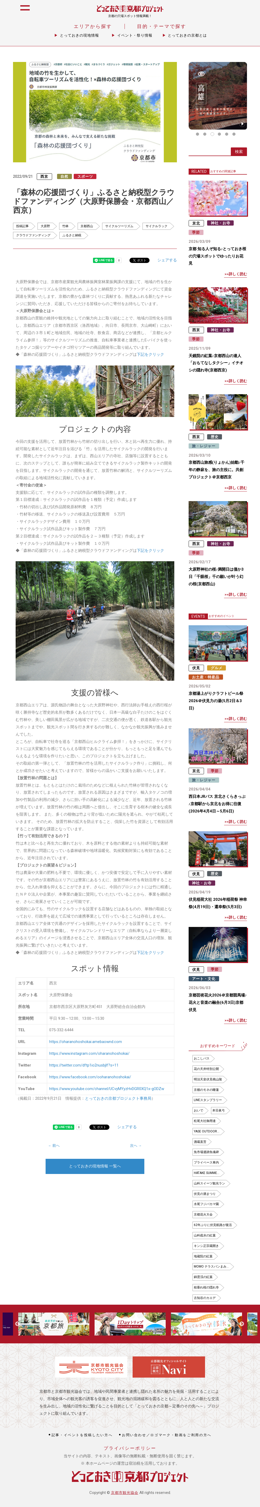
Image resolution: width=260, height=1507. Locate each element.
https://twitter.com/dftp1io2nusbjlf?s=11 (84, 1065)
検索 (239, 151)
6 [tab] (234, 134)
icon (250, 11)
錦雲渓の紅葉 (203, 1277)
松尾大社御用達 (205, 1121)
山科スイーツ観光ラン (209, 1183)
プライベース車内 (206, 1162)
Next (241, 1324)
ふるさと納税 (72, 235)
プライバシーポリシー (130, 1448)
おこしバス (201, 1058)
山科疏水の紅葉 (205, 1235)
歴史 (215, 437)
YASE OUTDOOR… (206, 1131)
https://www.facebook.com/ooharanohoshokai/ (90, 1077)
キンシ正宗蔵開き (206, 1246)
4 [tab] (219, 134)
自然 (64, 176)
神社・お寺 (220, 223)
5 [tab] (226, 134)
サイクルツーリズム (119, 226)
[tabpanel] (218, 96)
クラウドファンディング (33, 235)
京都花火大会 (203, 1214)
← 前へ (54, 1145)
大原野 (45, 226)
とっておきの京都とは (187, 35)
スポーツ (85, 176)
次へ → (136, 1145)
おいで (198, 1110)
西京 (44, 176)
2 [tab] (205, 134)
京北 (196, 223)
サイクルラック (157, 226)
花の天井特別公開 (206, 1069)
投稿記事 (22, 226)
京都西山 (87, 226)
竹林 (65, 226)
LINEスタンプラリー (208, 1100)
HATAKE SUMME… (206, 1173)
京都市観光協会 (124, 1493)
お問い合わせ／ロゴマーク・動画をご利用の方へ (167, 1435)
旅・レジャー (203, 446)
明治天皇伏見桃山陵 (208, 1079)
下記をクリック (150, 354)
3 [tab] (212, 134)
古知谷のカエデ (205, 1298)
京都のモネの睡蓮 (206, 1090)
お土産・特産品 (205, 677)
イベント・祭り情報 (134, 35)
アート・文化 (203, 979)
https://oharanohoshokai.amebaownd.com (85, 1041)
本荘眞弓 (218, 1110)
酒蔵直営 (200, 1142)
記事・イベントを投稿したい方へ (82, 1435)
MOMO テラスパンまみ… (211, 1266)
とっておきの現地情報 (79, 35)
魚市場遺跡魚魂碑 (206, 1152)
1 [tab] (197, 134)
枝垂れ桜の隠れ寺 (206, 1287)
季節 (196, 232)
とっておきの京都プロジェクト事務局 (118, 1098)
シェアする (167, 260)
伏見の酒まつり (205, 1194)
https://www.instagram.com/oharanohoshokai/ (89, 1053)
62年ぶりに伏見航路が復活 (213, 1225)
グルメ (216, 668)
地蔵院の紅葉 (203, 1256)
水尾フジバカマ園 (206, 1204)
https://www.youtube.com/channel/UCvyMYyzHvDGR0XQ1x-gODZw (106, 1088)
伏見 (196, 668)
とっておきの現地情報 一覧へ (95, 1166)
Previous (17, 1324)
